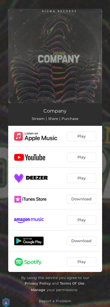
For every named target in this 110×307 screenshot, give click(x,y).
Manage (38, 290)
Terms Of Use (72, 283)
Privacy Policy (38, 283)
